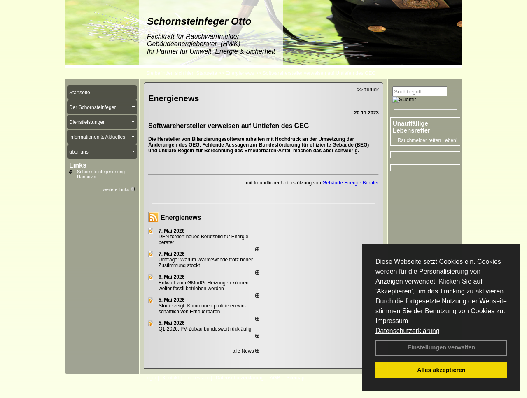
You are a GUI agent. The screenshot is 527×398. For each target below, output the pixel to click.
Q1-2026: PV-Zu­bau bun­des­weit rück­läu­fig (205, 329)
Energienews (181, 217)
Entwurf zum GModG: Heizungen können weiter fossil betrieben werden (204, 285)
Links (77, 165)
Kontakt (170, 378)
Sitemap (295, 378)
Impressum (391, 320)
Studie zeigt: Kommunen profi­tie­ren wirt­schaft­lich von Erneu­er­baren (202, 308)
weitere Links (119, 189)
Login (150, 378)
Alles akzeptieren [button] (441, 370)
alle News (246, 351)
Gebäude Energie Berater (350, 183)
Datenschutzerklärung (407, 330)
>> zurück (368, 90)
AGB (275, 378)
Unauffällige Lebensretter (411, 127)
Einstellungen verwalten (442, 347)
